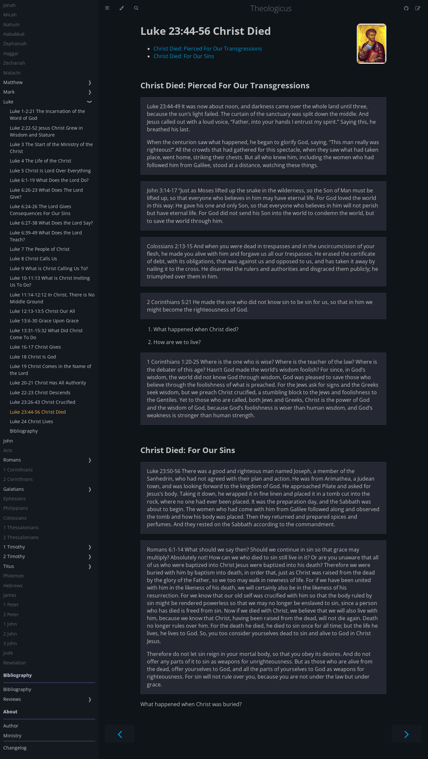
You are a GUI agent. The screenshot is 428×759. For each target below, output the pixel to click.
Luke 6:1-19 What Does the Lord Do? (49, 180)
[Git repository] (407, 8)
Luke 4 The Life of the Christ (40, 161)
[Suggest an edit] (418, 8)
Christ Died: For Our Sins (183, 56)
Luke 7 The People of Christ (40, 249)
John (8, 441)
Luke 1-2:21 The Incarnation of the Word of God (47, 114)
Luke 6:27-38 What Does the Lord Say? (51, 223)
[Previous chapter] (119, 734)
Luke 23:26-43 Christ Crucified (42, 402)
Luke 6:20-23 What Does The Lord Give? (46, 193)
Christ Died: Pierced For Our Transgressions (207, 48)
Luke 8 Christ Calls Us (33, 258)
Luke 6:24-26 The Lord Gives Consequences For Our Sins (40, 209)
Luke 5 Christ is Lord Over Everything (50, 170)
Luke (8, 101)
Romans (12, 460)
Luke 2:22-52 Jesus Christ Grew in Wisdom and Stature (46, 131)
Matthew (13, 82)
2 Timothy (14, 556)
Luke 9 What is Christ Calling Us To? (49, 268)
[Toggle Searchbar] (136, 8)
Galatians (13, 489)
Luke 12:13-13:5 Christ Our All (42, 311)
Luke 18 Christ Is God (33, 357)
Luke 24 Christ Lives (31, 421)
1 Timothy (14, 547)
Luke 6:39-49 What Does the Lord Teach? (46, 236)
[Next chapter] (406, 734)
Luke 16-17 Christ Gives (35, 347)
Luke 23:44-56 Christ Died (38, 412)
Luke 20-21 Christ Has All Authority (48, 383)
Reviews (12, 699)
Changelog (15, 748)
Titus (8, 566)
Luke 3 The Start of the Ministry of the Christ (51, 147)
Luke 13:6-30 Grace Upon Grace (44, 320)
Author (10, 726)
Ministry (12, 735)
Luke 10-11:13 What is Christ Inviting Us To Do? (50, 281)
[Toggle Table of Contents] (107, 8)
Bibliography (24, 431)
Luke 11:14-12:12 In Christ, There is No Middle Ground (52, 298)
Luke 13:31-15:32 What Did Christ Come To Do (46, 333)
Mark (8, 92)
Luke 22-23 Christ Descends (40, 392)
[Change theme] (121, 8)
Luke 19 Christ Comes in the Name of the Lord (50, 369)
